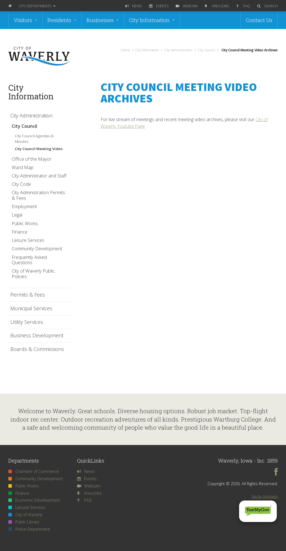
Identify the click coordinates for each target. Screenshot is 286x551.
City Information (152, 19)
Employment (24, 206)
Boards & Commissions (37, 349)
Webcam (186, 5)
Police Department (29, 529)
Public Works (25, 223)
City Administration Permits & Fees (38, 195)
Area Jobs (217, 5)
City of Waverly (25, 514)
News (133, 5)
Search (267, 5)
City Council (24, 126)
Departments (37, 5)
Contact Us (259, 19)
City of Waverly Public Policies (33, 274)
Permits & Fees (27, 295)
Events (159, 5)
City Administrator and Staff (39, 175)
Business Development (36, 335)
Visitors (25, 19)
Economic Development (34, 500)
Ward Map (23, 167)
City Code (21, 184)
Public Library (23, 521)
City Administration (31, 116)
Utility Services (26, 322)
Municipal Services (31, 308)
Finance (19, 231)
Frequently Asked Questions (29, 260)
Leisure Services (28, 240)
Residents (61, 19)
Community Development (37, 248)
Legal (17, 214)
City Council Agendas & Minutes (34, 138)
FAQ (243, 5)
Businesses (103, 19)
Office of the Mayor (31, 159)
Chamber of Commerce (33, 471)
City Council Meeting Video (39, 148)
